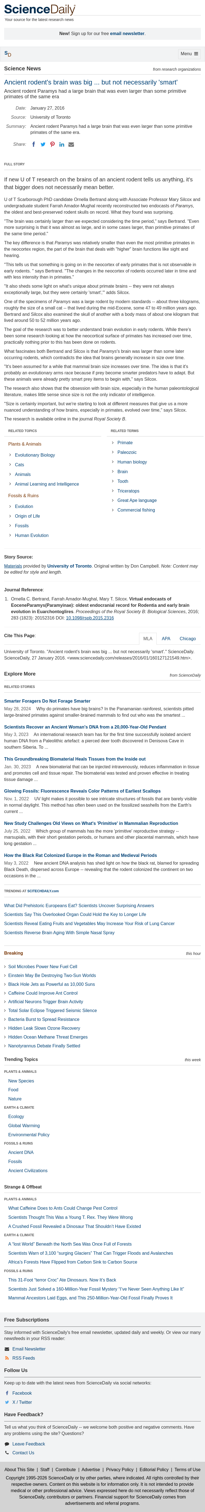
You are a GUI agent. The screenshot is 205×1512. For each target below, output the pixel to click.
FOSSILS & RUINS (18, 1143)
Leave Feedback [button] (28, 1444)
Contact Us (23, 1452)
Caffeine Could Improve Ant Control (43, 993)
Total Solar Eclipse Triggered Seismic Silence (52, 1010)
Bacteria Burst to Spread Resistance (43, 1019)
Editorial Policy (154, 1469)
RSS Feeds (23, 1358)
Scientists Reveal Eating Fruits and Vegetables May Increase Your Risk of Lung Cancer (89, 923)
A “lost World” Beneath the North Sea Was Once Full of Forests (70, 1244)
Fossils (22, 525)
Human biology (132, 462)
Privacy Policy (120, 1469)
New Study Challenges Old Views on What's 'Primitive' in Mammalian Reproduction (91, 823)
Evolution (24, 506)
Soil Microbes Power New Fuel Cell (42, 966)
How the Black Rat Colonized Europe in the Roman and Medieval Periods (80, 855)
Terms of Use (188, 1469)
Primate (125, 442)
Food (13, 1089)
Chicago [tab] (188, 638)
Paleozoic (127, 452)
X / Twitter (22, 1402)
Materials (13, 566)
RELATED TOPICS (22, 431)
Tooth (123, 481)
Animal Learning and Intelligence (47, 484)
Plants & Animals (24, 444)
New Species (21, 1081)
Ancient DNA (21, 1152)
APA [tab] (166, 638)
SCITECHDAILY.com (43, 891)
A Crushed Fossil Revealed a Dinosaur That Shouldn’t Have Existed (74, 1226)
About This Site (19, 1469)
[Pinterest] (52, 144)
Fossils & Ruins (23, 495)
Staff (44, 1469)
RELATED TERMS (125, 431)
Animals (23, 474)
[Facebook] (33, 144)
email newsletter (127, 33)
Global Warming (24, 1125)
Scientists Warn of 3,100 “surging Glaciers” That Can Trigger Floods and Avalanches (90, 1253)
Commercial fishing (136, 510)
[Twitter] (43, 144)
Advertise (91, 1469)
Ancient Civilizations (27, 1170)
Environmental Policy (28, 1134)
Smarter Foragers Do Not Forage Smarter (47, 701)
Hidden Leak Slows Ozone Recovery (44, 1028)
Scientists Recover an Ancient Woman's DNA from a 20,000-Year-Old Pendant (85, 727)
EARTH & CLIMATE (19, 1107)
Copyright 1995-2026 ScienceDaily (40, 1478)
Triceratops (128, 491)
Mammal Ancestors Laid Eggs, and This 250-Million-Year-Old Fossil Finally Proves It (90, 1298)
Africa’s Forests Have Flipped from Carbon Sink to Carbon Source (72, 1262)
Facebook (22, 1393)
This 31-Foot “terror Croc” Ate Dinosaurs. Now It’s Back (62, 1280)
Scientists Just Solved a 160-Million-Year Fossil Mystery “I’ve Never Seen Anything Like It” (96, 1289)
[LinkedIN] (61, 144)
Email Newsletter (29, 1349)
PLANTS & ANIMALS (20, 1072)
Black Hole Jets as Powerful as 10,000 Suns (51, 984)
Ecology (16, 1116)
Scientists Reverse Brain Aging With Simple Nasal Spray (59, 932)
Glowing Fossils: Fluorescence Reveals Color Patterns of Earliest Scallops (82, 791)
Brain (123, 471)
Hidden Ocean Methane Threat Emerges (48, 1037)
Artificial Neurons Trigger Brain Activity (45, 1001)
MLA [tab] (148, 638)
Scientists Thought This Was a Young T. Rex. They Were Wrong (70, 1217)
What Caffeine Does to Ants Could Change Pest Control (62, 1208)
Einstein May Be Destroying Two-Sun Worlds (52, 975)
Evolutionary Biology (35, 455)
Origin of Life (27, 516)
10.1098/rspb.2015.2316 (90, 618)
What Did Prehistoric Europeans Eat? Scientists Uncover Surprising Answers (79, 905)
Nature (15, 1099)
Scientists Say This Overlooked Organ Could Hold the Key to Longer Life (75, 914)
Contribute (65, 1469)
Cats (19, 464)
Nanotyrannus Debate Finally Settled (44, 1046)
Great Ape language (137, 500)
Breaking (13, 953)
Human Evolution (32, 535)
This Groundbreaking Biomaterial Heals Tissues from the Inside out (75, 759)
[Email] (71, 144)
